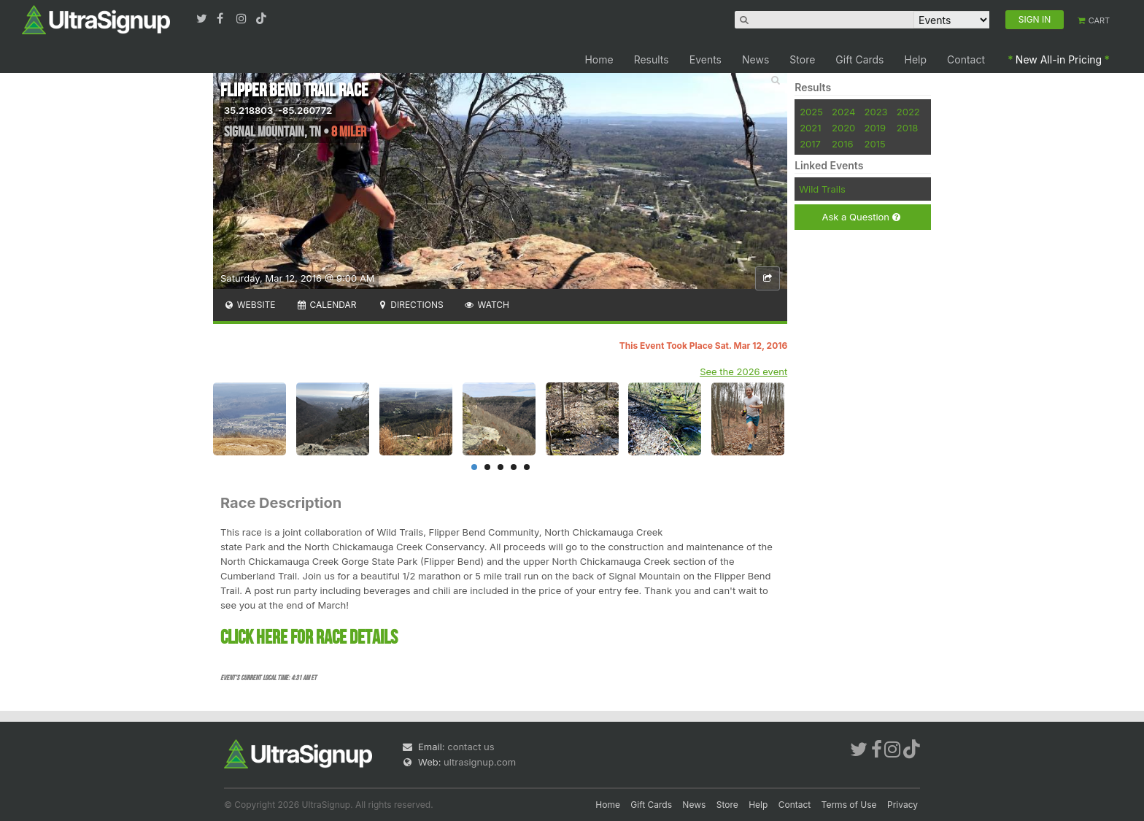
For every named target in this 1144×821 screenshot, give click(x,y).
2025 (811, 111)
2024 (843, 111)
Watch (486, 304)
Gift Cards (859, 59)
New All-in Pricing (1059, 59)
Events (705, 59)
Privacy (902, 804)
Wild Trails (822, 189)
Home (598, 59)
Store (802, 59)
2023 (876, 111)
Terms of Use (849, 804)
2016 (842, 144)
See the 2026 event (743, 371)
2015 (875, 144)
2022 (908, 111)
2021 (810, 128)
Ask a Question (861, 217)
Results (651, 59)
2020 (843, 128)
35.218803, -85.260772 (278, 110)
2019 (875, 128)
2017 (810, 144)
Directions (409, 304)
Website (249, 304)
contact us (470, 746)
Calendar (326, 304)
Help (916, 59)
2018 (907, 128)
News (755, 59)
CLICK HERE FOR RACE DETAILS (309, 638)
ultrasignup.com (480, 762)
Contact (966, 59)
